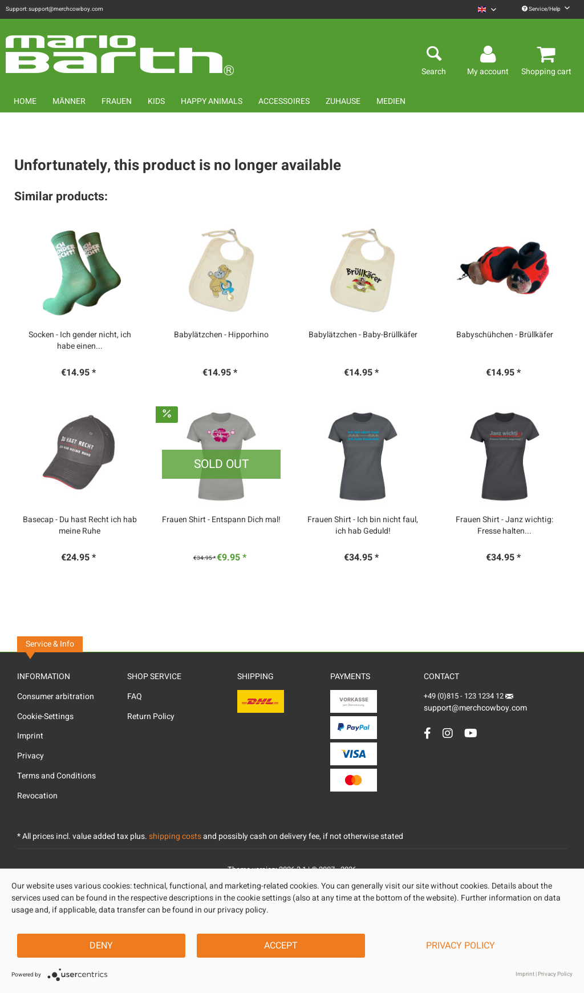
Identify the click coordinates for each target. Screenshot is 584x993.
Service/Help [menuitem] (546, 9)
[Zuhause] (343, 101)
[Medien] (390, 101)
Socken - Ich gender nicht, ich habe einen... (80, 340)
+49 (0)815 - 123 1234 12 (464, 696)
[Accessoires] (284, 101)
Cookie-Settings (45, 716)
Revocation (37, 796)
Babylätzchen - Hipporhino (221, 335)
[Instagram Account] (448, 733)
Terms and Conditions (56, 776)
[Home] (25, 101)
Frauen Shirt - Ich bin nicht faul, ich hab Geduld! (362, 525)
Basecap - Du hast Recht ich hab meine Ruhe (80, 525)
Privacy (30, 756)
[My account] (489, 54)
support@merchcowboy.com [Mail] (475, 704)
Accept (281, 945)
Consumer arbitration (55, 697)
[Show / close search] (434, 54)
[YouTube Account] (470, 733)
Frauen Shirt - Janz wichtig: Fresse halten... (504, 525)
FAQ (134, 697)
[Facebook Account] (427, 733)
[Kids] (156, 101)
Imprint (30, 736)
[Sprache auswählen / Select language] (487, 9)
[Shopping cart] (548, 54)
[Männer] (69, 101)
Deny (101, 945)
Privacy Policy (460, 945)
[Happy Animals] (211, 101)
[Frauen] (117, 101)
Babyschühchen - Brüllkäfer (504, 335)
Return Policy (151, 716)
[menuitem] (487, 9)
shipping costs (175, 836)
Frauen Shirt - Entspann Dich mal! (221, 520)
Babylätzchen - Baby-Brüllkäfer (363, 335)
